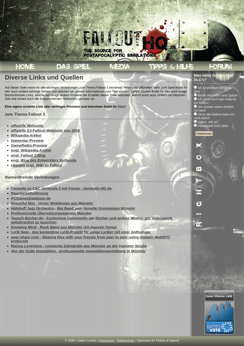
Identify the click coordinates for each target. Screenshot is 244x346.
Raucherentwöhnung (29, 193)
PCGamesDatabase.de (31, 198)
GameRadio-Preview (29, 145)
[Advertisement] (219, 216)
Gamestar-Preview (27, 140)
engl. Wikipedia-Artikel (31, 150)
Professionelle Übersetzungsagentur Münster (51, 213)
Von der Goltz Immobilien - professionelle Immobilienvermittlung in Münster (78, 251)
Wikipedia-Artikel (26, 135)
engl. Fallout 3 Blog (28, 155)
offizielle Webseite (27, 125)
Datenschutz (125, 340)
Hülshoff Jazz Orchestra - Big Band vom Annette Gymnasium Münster (73, 208)
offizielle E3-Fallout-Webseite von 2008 (45, 130)
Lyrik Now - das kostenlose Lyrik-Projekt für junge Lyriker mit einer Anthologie (80, 232)
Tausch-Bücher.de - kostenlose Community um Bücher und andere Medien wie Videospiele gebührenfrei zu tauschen (91, 220)
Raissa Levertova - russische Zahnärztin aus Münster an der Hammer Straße (79, 246)
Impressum (106, 340)
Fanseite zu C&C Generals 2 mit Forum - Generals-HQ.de (62, 188)
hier (121, 106)
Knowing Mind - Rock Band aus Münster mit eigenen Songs (64, 227)
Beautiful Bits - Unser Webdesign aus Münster (52, 203)
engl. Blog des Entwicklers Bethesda (43, 160)
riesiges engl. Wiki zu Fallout (36, 165)
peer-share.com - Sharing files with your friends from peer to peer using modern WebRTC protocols (90, 239)
